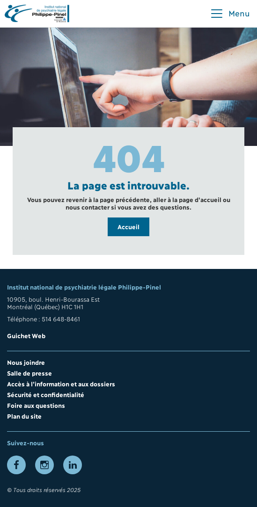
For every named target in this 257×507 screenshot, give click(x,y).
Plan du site (24, 416)
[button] (230, 14)
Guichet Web (26, 335)
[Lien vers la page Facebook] (16, 465)
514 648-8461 (61, 318)
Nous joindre (26, 362)
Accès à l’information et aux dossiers (61, 383)
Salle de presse (29, 373)
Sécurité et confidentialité (45, 394)
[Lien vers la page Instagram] (44, 465)
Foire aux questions (36, 405)
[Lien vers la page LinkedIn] (72, 465)
